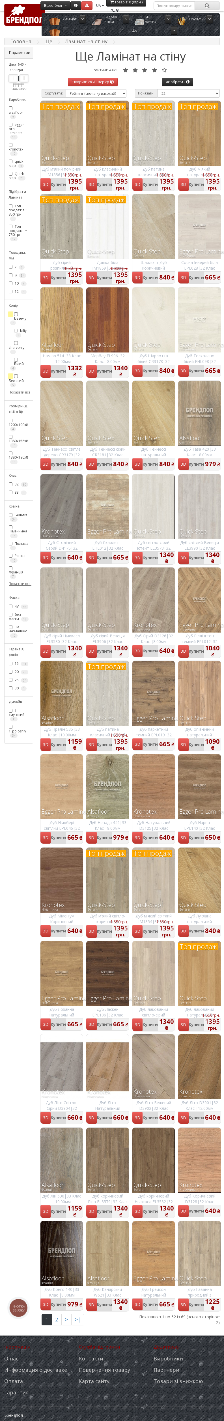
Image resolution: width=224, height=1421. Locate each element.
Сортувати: (54, 93)
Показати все (19, 392)
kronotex (16, 149)
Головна (20, 41)
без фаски (19, 616)
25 (18, 680)
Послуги (196, 19)
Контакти (91, 1358)
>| (78, 1319)
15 (18, 663)
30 (18, 688)
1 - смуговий (17, 715)
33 (18, 492)
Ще (134, 30)
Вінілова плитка (109, 19)
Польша (18, 545)
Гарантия (16, 1392)
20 (18, 671)
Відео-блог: (55, 5)
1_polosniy (17, 731)
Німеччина (18, 531)
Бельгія (18, 517)
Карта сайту (94, 1381)
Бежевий (16, 380)
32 (18, 484)
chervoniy (16, 347)
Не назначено (18, 631)
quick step (16, 163)
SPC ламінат (151, 19)
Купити (58, 184)
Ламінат (69, 19)
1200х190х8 (18, 425)
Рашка (17, 557)
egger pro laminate (16, 130)
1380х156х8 (18, 441)
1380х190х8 (18, 458)
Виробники (168, 1358)
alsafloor (16, 112)
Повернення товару (104, 1369)
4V (18, 606)
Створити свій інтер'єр (93, 81)
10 (18, 283)
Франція (16, 572)
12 (18, 291)
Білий (17, 364)
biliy (20, 332)
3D (45, 184)
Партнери (166, 1369)
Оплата (13, 1381)
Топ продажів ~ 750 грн (18, 232)
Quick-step (17, 175)
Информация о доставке (35, 1369)
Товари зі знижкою (178, 1381)
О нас (11, 1358)
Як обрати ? (177, 81)
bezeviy (18, 318)
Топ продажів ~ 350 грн (18, 212)
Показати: (146, 93)
